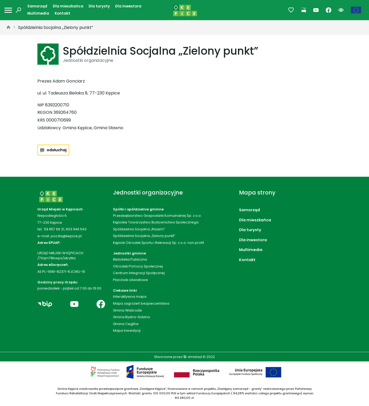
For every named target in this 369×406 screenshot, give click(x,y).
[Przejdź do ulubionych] (291, 10)
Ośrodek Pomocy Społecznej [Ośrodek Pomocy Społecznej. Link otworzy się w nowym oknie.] (138, 266)
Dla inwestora (128, 6)
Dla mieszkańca (68, 6)
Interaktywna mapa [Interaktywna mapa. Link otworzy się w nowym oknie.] (129, 296)
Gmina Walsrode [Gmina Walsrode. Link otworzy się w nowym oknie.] (127, 310)
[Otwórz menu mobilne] (8, 10)
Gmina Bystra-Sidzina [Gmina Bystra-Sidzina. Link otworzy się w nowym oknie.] (131, 317)
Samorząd (37, 6)
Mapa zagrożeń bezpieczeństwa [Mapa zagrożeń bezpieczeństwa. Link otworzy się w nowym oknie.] (141, 303)
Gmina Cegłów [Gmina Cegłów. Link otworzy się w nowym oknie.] (126, 324)
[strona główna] (8, 27)
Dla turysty (99, 6)
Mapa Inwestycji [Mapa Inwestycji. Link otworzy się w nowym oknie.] (127, 330)
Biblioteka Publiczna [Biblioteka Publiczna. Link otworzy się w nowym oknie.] (130, 259)
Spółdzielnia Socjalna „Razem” (139, 229)
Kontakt (62, 13)
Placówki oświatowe (130, 280)
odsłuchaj (57, 150)
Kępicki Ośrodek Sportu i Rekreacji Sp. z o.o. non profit (158, 242)
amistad (192, 357)
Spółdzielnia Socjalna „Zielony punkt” (55, 27)
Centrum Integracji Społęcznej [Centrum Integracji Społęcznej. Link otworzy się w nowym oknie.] (139, 273)
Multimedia (38, 13)
